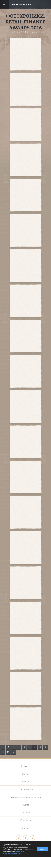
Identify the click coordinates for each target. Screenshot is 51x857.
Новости (25, 766)
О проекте (25, 820)
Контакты (25, 828)
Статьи (25, 773)
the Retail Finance (21, 5)
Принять (42, 849)
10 (3, 752)
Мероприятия (25, 789)
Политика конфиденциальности (25, 797)
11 (8, 752)
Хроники (25, 812)
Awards (25, 804)
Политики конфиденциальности (13, 852)
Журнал (25, 781)
